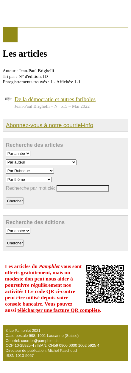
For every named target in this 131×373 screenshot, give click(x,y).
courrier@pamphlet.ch (40, 340)
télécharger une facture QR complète (58, 310)
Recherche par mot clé (30, 188)
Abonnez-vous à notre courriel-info (49, 125)
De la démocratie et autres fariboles (55, 99)
